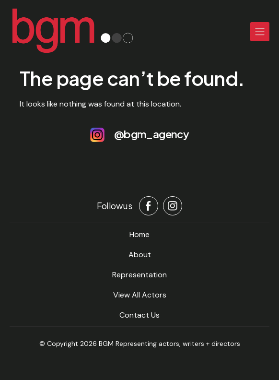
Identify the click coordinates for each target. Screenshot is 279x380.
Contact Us (139, 315)
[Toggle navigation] (259, 31)
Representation (139, 275)
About (139, 254)
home (139, 234)
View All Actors (139, 295)
